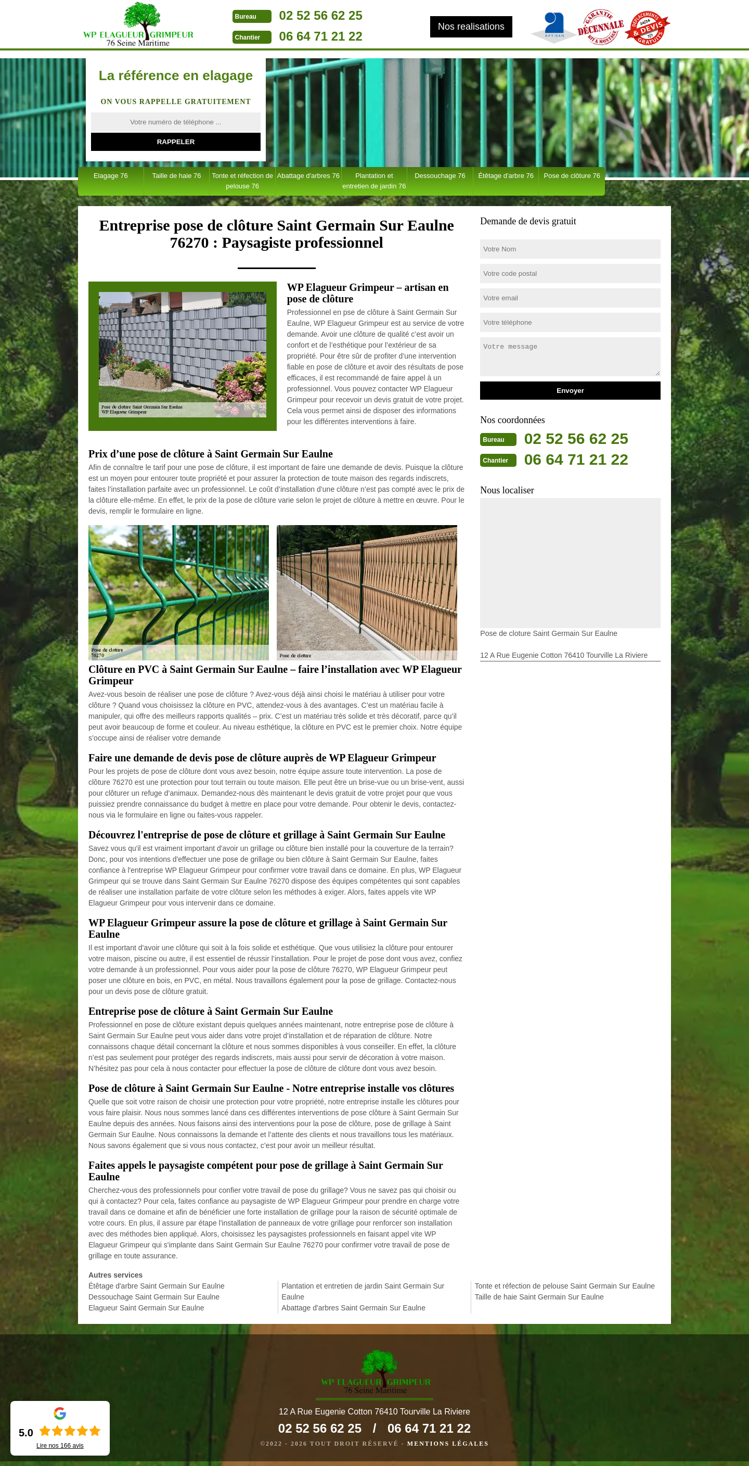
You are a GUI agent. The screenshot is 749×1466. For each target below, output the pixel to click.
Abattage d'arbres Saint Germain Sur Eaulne (353, 1308)
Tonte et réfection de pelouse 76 (242, 181)
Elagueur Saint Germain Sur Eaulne (146, 1308)
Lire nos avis (60, 1445)
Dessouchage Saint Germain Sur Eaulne (153, 1297)
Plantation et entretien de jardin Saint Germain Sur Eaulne (362, 1291)
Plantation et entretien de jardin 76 (374, 181)
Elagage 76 (111, 176)
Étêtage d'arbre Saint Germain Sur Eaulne (156, 1286)
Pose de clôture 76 (572, 176)
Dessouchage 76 (440, 176)
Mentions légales (448, 1448)
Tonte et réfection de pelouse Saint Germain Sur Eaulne (565, 1286)
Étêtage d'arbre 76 (506, 176)
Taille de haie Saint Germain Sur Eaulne (539, 1297)
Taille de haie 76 (176, 176)
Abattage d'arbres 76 (308, 176)
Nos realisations (471, 26)
